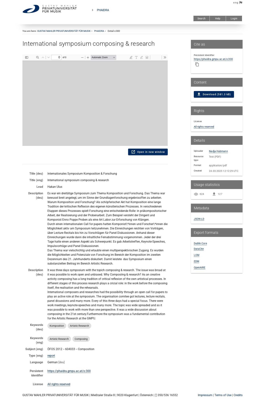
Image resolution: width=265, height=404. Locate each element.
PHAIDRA (103, 10)
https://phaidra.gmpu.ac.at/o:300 (69, 371)
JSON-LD (199, 218)
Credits (238, 395)
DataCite (199, 248)
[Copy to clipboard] (197, 64)
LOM (196, 255)
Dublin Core (200, 243)
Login (234, 18)
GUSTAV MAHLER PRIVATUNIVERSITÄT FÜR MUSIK (64, 31)
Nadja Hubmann (218, 151)
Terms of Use (222, 395)
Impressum (205, 395)
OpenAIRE (200, 267)
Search (201, 18)
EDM (196, 261)
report (51, 355)
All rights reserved (58, 384)
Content (95, 100)
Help (217, 18)
